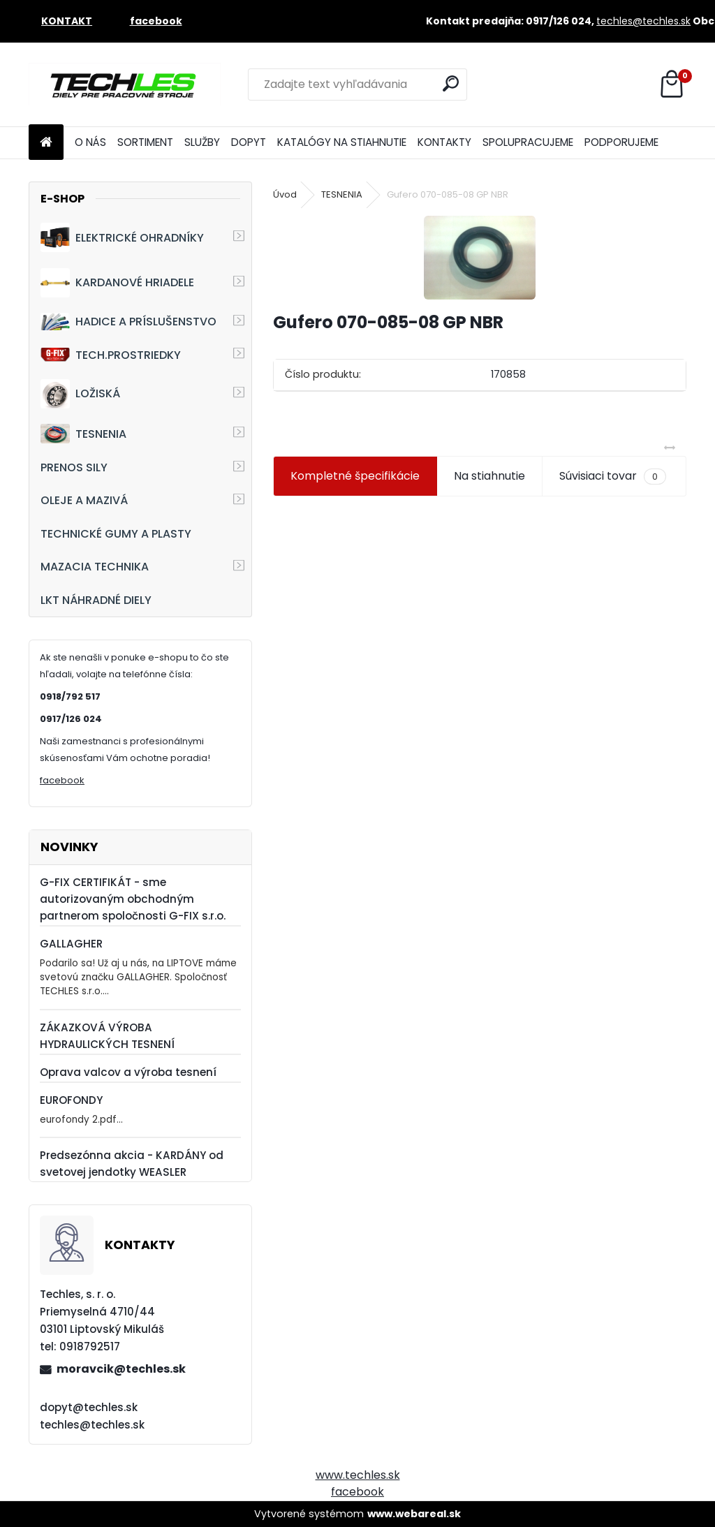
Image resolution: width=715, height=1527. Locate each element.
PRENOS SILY (74, 467)
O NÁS (90, 142)
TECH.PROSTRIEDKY (110, 355)
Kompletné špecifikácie (355, 476)
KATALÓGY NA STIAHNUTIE (341, 142)
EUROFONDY (71, 1100)
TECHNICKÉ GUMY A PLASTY (115, 534)
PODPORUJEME (621, 142)
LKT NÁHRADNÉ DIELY (96, 600)
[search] (451, 83)
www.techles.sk (358, 1475)
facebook (62, 780)
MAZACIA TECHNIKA (94, 567)
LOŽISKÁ (80, 393)
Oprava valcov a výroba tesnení (128, 1072)
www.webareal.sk (414, 1514)
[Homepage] (46, 142)
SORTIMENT (145, 142)
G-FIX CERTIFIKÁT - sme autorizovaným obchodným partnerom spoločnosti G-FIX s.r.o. (133, 899)
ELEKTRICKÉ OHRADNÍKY (122, 237)
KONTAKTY (444, 142)
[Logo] (125, 84)
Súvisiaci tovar (612, 476)
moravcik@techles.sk (121, 1369)
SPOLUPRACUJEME (527, 142)
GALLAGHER (71, 943)
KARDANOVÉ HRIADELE (117, 282)
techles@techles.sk (643, 21)
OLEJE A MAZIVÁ (84, 500)
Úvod (285, 194)
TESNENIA (83, 433)
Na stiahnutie (489, 476)
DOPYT (248, 142)
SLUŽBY (202, 142)
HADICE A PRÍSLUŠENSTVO (128, 321)
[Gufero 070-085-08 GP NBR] (480, 258)
